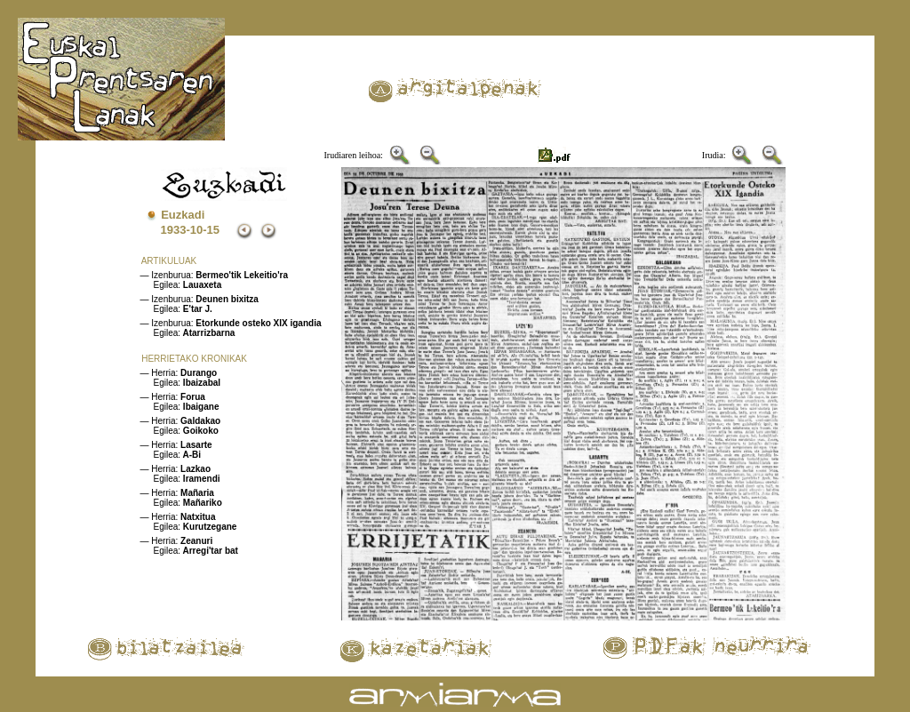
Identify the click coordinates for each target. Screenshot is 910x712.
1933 (174, 229)
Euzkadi (182, 214)
